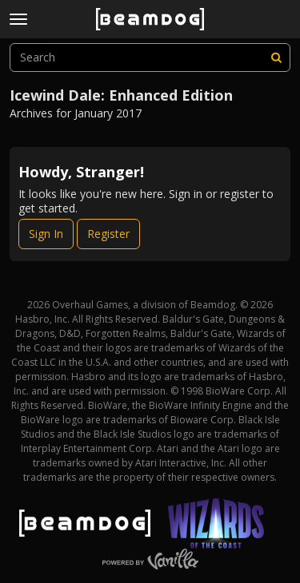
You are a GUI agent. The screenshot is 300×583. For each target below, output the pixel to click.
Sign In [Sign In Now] (46, 233)
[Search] (276, 57)
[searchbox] (150, 57)
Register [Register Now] (108, 233)
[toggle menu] (18, 19)
